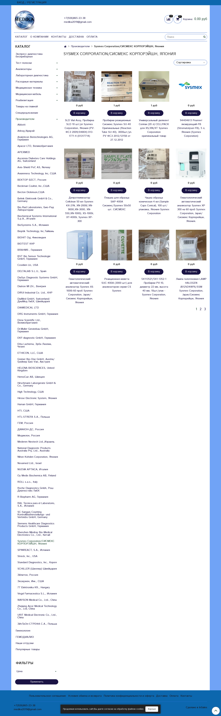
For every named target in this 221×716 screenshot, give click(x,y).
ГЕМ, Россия (25, 423)
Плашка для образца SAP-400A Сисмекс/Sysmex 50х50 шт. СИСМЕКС (117, 203)
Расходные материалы (29, 82)
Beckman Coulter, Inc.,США (33, 186)
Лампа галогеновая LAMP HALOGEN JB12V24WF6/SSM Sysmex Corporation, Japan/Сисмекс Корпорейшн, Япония (191, 288)
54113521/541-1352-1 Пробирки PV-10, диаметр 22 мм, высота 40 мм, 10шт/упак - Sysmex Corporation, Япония (154, 288)
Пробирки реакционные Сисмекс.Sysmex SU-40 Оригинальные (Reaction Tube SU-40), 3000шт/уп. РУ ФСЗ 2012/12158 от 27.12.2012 (117, 130)
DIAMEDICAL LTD (28, 308)
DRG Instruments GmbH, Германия (37, 314)
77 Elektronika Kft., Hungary (33, 587)
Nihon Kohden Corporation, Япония (37, 457)
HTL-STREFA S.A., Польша (33, 417)
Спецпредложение (27, 113)
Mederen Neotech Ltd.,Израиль (36, 442)
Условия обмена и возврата (85, 696)
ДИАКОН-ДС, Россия (30, 429)
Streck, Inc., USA (27, 556)
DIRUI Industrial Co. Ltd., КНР (34, 293)
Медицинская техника (29, 88)
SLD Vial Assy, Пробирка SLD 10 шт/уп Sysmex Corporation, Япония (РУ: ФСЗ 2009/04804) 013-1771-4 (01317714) (79, 128)
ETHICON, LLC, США (30, 353)
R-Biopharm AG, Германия (32, 497)
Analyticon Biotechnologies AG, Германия (35, 138)
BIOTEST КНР (26, 244)
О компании (39, 37)
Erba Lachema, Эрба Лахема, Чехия (34, 345)
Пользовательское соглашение (47, 696)
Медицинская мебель (28, 94)
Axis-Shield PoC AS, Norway (33, 167)
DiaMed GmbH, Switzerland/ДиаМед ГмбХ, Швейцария (33, 300)
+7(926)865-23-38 (74, 18)
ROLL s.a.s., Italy (27, 482)
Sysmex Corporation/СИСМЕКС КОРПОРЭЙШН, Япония (35, 542)
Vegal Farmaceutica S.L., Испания (37, 594)
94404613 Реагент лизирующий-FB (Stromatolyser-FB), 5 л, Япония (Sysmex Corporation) (191, 128)
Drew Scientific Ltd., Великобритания (29, 321)
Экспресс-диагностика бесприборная (29, 55)
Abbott (21, 125)
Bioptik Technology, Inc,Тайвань (35, 231)
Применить (36, 682)
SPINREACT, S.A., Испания (33, 550)
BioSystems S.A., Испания (33, 225)
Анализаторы (24, 69)
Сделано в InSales (196, 707)
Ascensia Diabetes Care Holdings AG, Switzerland (36, 160)
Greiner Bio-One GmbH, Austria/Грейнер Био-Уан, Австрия (36, 360)
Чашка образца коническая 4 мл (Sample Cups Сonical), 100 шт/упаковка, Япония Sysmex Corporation (154, 205)
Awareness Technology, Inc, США (36, 173)
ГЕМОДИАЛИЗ (25, 637)
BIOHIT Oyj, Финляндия (31, 237)
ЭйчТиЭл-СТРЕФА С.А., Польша (37, 624)
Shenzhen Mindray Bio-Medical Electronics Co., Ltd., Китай (34, 533)
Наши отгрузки (25, 643)
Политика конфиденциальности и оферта (129, 696)
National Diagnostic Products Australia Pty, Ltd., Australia (34, 449)
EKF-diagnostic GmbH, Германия (36, 338)
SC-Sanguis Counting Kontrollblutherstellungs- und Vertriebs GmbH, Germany (33, 514)
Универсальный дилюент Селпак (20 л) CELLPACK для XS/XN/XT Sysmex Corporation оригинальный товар (154, 128)
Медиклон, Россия (28, 436)
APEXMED (23, 152)
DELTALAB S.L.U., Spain (31, 271)
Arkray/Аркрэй (26, 131)
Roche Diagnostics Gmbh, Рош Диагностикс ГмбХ (35, 489)
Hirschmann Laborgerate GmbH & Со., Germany (36, 384)
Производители (80, 46)
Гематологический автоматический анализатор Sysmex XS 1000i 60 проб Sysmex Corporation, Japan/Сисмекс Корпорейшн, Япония (79, 290)
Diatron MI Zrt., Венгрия (31, 286)
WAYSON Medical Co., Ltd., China (37, 600)
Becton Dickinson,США (30, 192)
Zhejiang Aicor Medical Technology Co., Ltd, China (37, 607)
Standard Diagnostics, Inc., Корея (37, 562)
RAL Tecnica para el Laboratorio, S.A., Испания (36, 504)
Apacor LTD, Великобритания (35, 146)
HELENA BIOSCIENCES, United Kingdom (35, 369)
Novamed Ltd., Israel (29, 463)
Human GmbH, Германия (31, 404)
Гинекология (23, 631)
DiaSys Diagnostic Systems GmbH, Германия (37, 279)
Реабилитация (24, 100)
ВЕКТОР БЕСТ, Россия (31, 180)
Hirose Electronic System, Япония (37, 398)
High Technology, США (30, 392)
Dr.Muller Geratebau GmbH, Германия (33, 330)
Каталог (21, 37)
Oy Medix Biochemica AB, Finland (36, 475)
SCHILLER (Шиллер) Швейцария (37, 569)
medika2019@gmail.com (78, 22)
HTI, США (23, 411)
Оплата (92, 37)
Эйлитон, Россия (27, 575)
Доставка (76, 37)
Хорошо (152, 709)
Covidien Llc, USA (27, 265)
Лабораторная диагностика (32, 75)
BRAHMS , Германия (29, 250)
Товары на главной (27, 106)
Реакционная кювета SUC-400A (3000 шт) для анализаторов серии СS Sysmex (116, 285)
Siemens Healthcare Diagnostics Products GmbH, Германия (35, 525)
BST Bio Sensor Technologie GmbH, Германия (33, 257)
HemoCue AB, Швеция (31, 377)
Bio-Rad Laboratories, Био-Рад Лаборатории (35, 209)
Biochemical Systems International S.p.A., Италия (36, 217)
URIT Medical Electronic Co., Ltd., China (37, 616)
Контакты (58, 37)
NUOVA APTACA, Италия (32, 469)
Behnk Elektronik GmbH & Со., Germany (35, 200)
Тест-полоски (24, 63)
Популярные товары (28, 649)
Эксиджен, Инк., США (30, 581)
